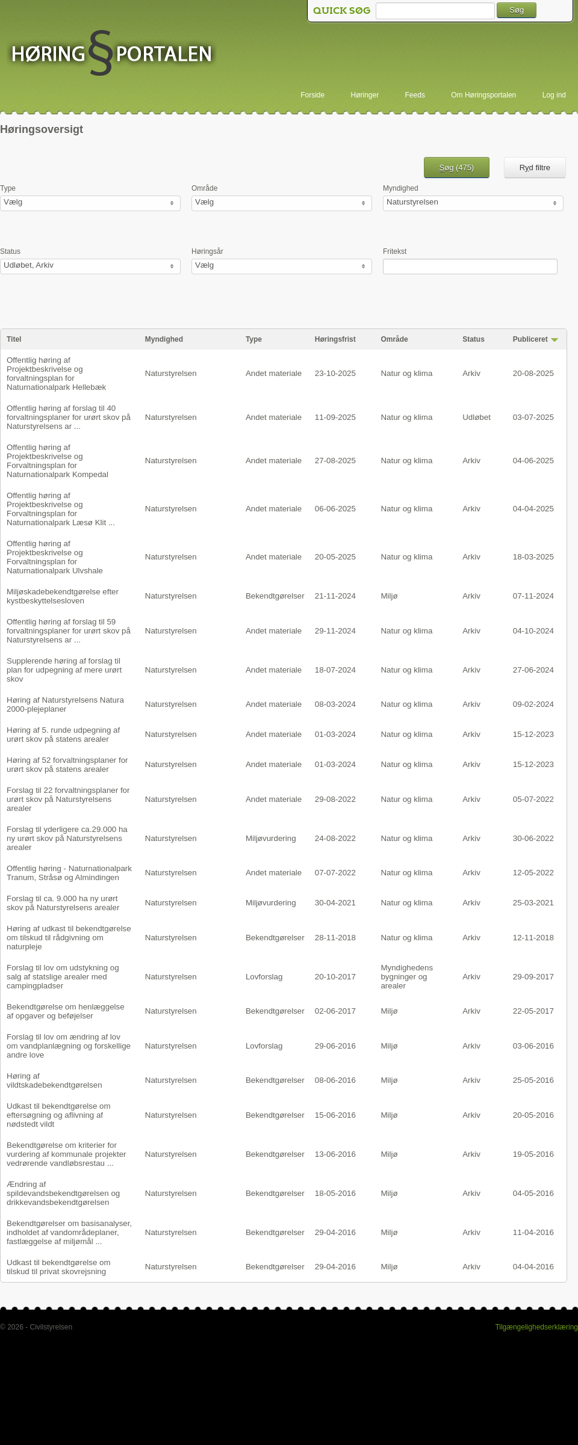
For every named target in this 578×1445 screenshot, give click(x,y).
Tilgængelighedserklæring (536, 1327)
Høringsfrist (335, 339)
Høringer (365, 95)
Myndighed (400, 188)
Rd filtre (535, 167)
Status (10, 251)
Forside (312, 95)
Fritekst (394, 251)
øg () (457, 167)
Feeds (415, 95)
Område (204, 188)
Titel (14, 339)
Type (8, 188)
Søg (516, 9)
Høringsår (207, 251)
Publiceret (530, 339)
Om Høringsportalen (483, 95)
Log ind (554, 95)
